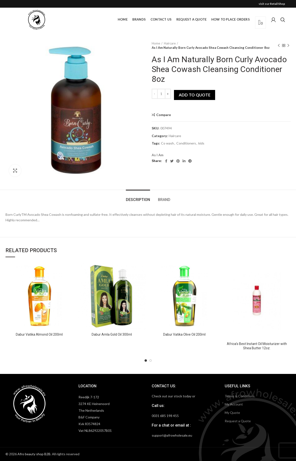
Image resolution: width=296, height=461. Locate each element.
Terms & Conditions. (240, 396)
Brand (164, 199)
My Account (234, 404)
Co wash (167, 143)
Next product (288, 45)
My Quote (232, 413)
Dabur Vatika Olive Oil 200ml (184, 334)
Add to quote (195, 94)
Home (156, 43)
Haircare (170, 43)
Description (138, 199)
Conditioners (186, 143)
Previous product (278, 45)
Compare (163, 115)
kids (201, 143)
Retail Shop (277, 4)
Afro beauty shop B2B (33, 454)
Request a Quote (238, 421)
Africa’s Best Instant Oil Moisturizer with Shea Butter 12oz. (257, 346)
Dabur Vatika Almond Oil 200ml (39, 334)
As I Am (157, 155)
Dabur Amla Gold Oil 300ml (112, 334)
